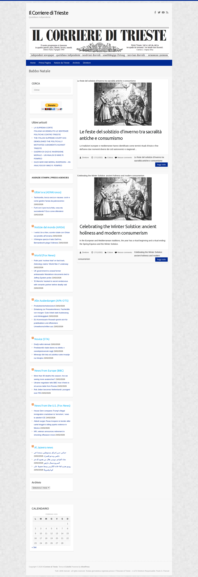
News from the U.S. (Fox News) (52, 405)
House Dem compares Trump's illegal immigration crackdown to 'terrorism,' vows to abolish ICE (51, 414)
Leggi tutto (161, 164)
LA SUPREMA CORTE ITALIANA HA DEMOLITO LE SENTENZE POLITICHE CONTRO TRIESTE (51, 131)
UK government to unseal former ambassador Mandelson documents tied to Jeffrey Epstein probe (51, 274)
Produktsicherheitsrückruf (44, 306)
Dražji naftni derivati (42, 344)
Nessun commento (125, 158)
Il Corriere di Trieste (48, 13)
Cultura (110, 158)
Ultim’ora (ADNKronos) (47, 192)
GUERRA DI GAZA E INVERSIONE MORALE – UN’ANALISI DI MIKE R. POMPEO (49, 155)
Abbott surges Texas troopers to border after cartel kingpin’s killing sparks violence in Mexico (52, 424)
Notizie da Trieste (61, 63)
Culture (110, 252)
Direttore (87, 63)
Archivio (76, 63)
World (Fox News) (44, 255)
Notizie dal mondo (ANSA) (49, 227)
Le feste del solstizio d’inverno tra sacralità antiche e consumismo (121, 135)
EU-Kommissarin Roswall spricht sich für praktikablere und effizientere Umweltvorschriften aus (50, 323)
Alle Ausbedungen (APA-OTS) (51, 300)
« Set (34, 547)
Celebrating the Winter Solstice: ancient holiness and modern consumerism (118, 229)
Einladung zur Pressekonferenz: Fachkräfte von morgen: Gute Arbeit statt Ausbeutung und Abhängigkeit (52, 312)
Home (33, 63)
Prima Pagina (45, 63)
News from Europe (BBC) (49, 370)
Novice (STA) (41, 339)
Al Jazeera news (43, 447)
